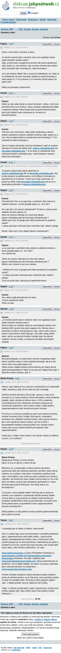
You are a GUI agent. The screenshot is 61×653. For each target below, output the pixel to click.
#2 (1, 97)
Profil (11, 44)
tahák (34, 648)
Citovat (56, 44)
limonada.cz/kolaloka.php (41, 173)
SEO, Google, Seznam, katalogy (33, 29)
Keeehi (4, 93)
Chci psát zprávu (30, 634)
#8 (1, 313)
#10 (1, 382)
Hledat (43, 19)
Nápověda (51, 19)
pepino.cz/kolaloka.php (43, 148)
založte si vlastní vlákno (46, 619)
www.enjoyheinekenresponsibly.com (19, 561)
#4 (1, 166)
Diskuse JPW (7, 29)
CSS (40, 648)
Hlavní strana (8, 19)
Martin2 (4, 309)
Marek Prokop (7, 378)
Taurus (4, 520)
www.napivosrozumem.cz (14, 553)
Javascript (47, 648)
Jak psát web (18, 648)
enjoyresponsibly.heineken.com (16, 569)
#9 (1, 351)
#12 (1, 524)
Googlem (33, 13)
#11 (1, 453)
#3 (1, 125)
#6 (1, 241)
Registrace (33, 19)
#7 (1, 290)
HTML (28, 648)
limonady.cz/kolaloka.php (13, 151)
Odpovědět (21, 19)
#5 (1, 194)
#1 (1, 47)
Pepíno (4, 44)
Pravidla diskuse (8, 22)
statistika (16, 650)
